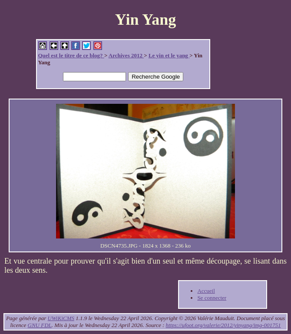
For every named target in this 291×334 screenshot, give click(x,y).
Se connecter (211, 297)
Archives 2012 (126, 55)
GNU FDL (40, 325)
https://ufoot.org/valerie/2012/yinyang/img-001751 (223, 325)
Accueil (206, 291)
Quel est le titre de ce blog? (71, 55)
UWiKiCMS (61, 318)
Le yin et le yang (169, 55)
